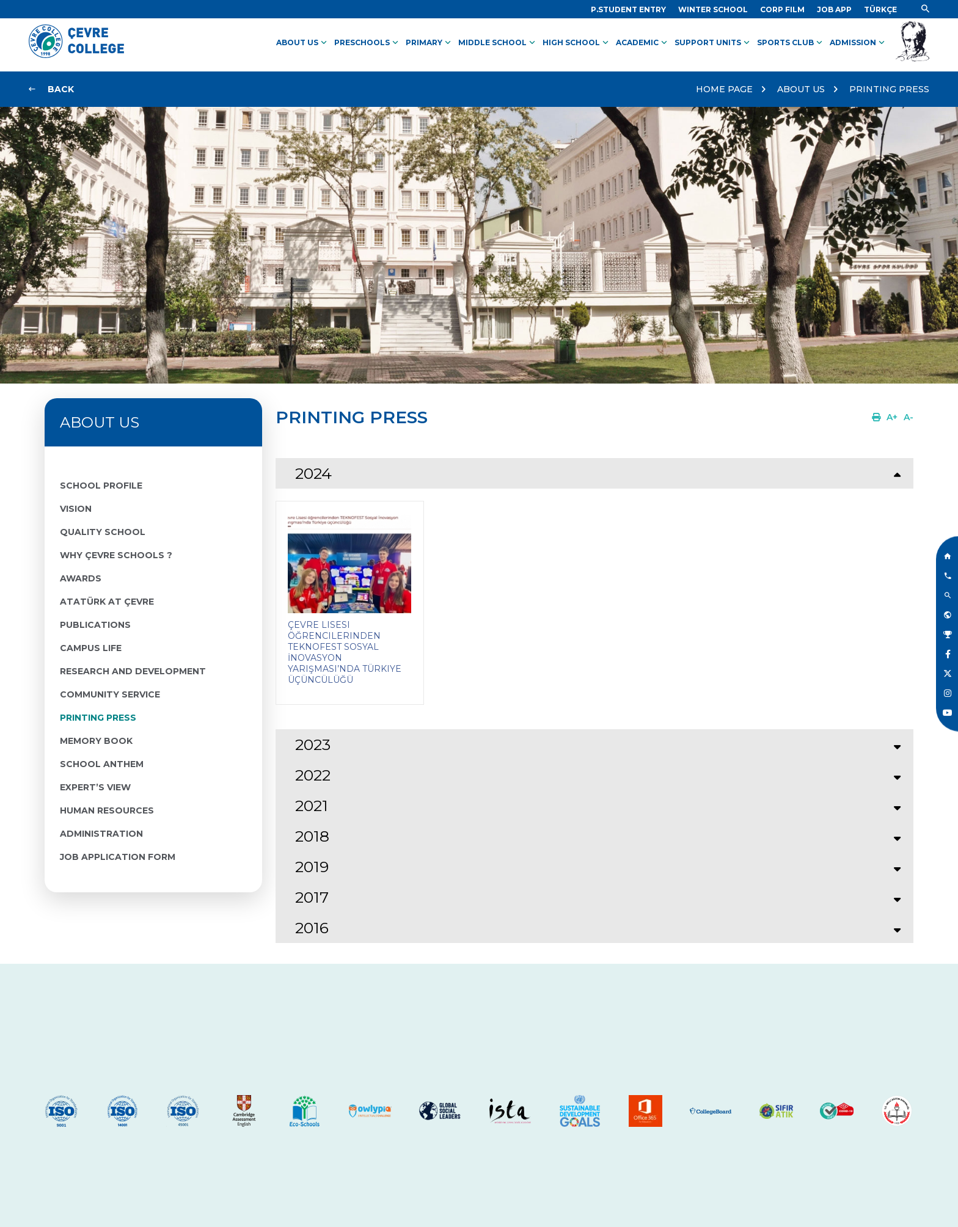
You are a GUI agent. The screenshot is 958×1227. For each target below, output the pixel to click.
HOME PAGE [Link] (724, 89)
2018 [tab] (312, 836)
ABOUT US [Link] (302, 42)
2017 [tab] (312, 897)
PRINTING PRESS (889, 89)
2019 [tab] (312, 866)
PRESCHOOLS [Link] (367, 42)
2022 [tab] (313, 775)
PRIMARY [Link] (429, 42)
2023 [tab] (313, 744)
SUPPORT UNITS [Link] (713, 42)
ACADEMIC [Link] (643, 42)
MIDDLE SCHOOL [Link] (498, 42)
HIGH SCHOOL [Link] (577, 42)
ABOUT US (801, 89)
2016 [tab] (312, 928)
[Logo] (76, 54)
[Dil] (880, 9)
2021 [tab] (311, 805)
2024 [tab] (313, 473)
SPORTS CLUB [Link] (791, 42)
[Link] (628, 9)
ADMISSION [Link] (858, 42)
